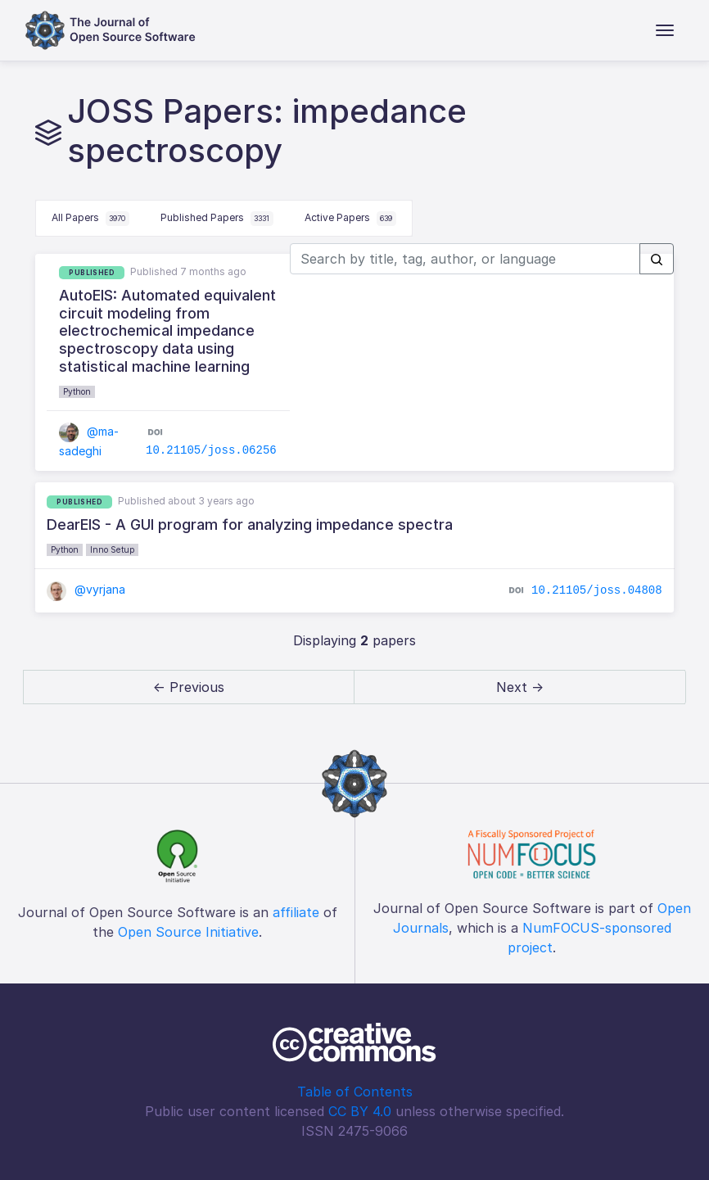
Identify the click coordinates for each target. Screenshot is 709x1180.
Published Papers (216, 218)
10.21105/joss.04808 (596, 590)
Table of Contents (355, 1091)
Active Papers (350, 218)
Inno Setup (112, 549)
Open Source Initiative (188, 932)
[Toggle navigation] (665, 30)
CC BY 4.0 (359, 1111)
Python (77, 391)
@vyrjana (86, 589)
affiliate (296, 912)
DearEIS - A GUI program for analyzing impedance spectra (250, 524)
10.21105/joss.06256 (211, 450)
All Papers (90, 218)
